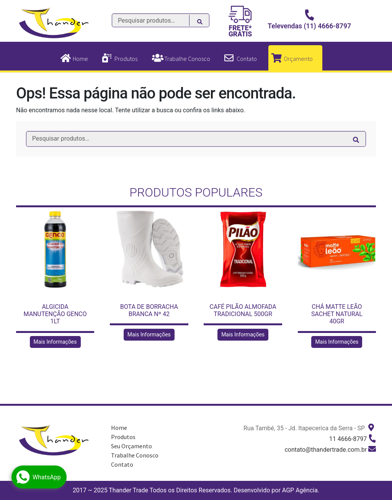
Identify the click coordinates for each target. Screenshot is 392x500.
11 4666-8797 (348, 439)
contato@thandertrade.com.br (325, 449)
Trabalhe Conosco (187, 58)
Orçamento (298, 58)
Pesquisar (204, 23)
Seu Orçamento (131, 446)
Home (80, 58)
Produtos (125, 58)
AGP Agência (300, 490)
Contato (247, 58)
